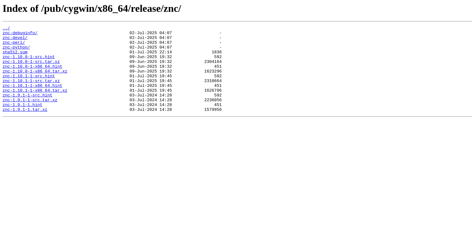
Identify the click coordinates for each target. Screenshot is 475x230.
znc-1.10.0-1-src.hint (29, 63)
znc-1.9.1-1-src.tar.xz (30, 115)
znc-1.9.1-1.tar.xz (25, 126)
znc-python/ (16, 52)
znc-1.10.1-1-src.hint (29, 86)
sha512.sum (15, 57)
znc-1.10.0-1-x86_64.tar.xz (35, 80)
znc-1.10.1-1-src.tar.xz (31, 92)
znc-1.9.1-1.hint (22, 121)
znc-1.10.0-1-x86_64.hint (32, 75)
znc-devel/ (15, 40)
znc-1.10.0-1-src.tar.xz (31, 69)
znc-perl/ (14, 46)
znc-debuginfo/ (20, 34)
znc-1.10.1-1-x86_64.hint (32, 98)
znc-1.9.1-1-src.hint (27, 109)
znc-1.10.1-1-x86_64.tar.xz (35, 103)
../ (6, 29)
